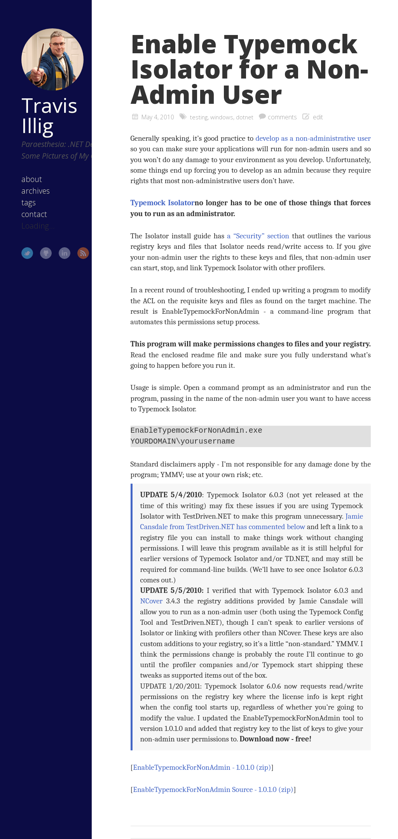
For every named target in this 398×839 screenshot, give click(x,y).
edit (320, 117)
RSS (73, 263)
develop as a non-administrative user (313, 138)
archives (25, 200)
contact (24, 223)
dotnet (246, 117)
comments (284, 117)
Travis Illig (39, 101)
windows (223, 117)
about (21, 189)
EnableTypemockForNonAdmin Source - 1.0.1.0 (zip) (213, 789)
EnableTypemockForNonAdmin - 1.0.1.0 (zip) (202, 767)
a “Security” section (258, 235)
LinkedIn (54, 263)
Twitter (17, 263)
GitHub (35, 263)
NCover (151, 601)
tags (18, 212)
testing (199, 117)
